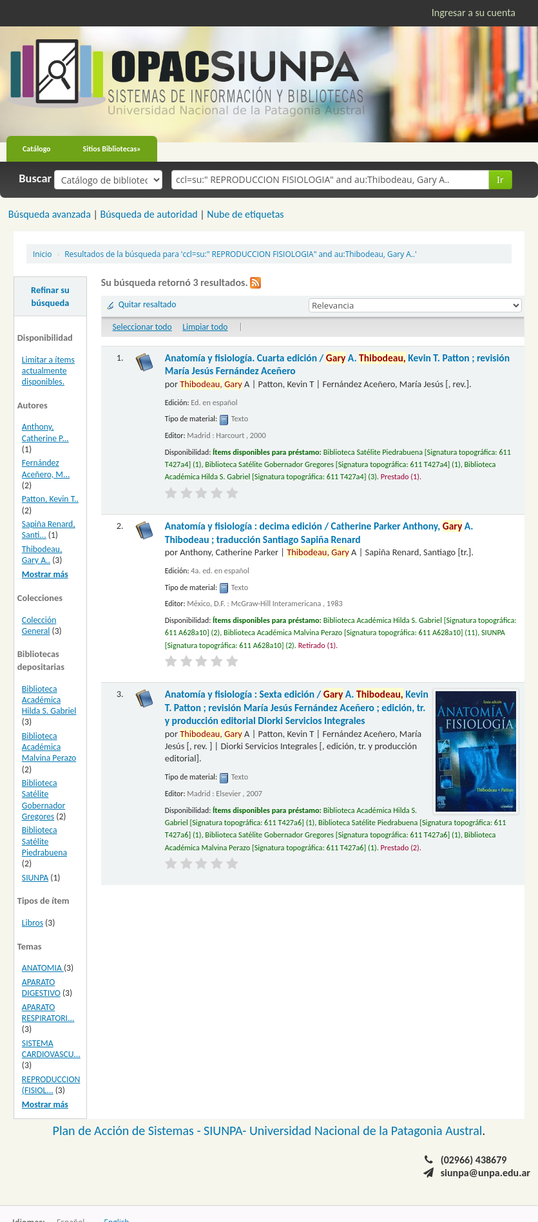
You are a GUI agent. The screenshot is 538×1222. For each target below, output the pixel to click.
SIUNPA (35, 877)
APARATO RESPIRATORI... (48, 1013)
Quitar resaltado (148, 304)
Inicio (42, 254)
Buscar (35, 178)
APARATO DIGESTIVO (41, 987)
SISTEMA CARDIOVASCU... (51, 1049)
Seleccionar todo (142, 326)
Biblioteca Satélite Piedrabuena (44, 841)
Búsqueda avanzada (49, 214)
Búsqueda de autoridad (148, 214)
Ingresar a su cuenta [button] (473, 12)
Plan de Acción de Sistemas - (128, 1130)
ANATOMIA (43, 967)
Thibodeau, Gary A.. (42, 555)
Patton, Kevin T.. (50, 498)
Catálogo (37, 148)
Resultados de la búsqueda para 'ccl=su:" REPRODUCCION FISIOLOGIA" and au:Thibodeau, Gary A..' (240, 254)
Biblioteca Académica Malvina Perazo (49, 746)
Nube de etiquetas (245, 214)
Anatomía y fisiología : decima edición (319, 532)
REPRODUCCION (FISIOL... (51, 1085)
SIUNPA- (226, 1130)
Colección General (39, 625)
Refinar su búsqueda (50, 296)
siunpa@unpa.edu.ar (485, 1173)
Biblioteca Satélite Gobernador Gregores (43, 799)
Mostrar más (45, 574)
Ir (500, 179)
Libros (32, 922)
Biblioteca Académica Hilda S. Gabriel (49, 699)
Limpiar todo (204, 326)
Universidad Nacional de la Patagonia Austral (365, 1130)
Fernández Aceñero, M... (46, 468)
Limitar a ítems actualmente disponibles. (48, 370)
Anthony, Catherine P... (45, 432)
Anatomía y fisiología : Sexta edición (296, 707)
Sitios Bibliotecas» (112, 148)
